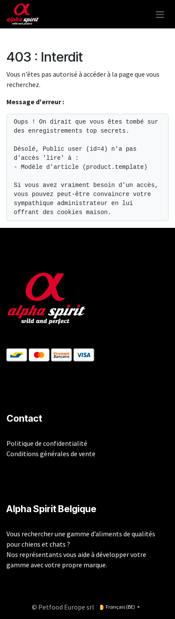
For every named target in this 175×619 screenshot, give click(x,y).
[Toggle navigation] (160, 14)
